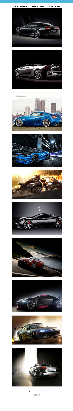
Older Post (59, 403)
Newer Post (14, 403)
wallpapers (38, 397)
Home (37, 403)
